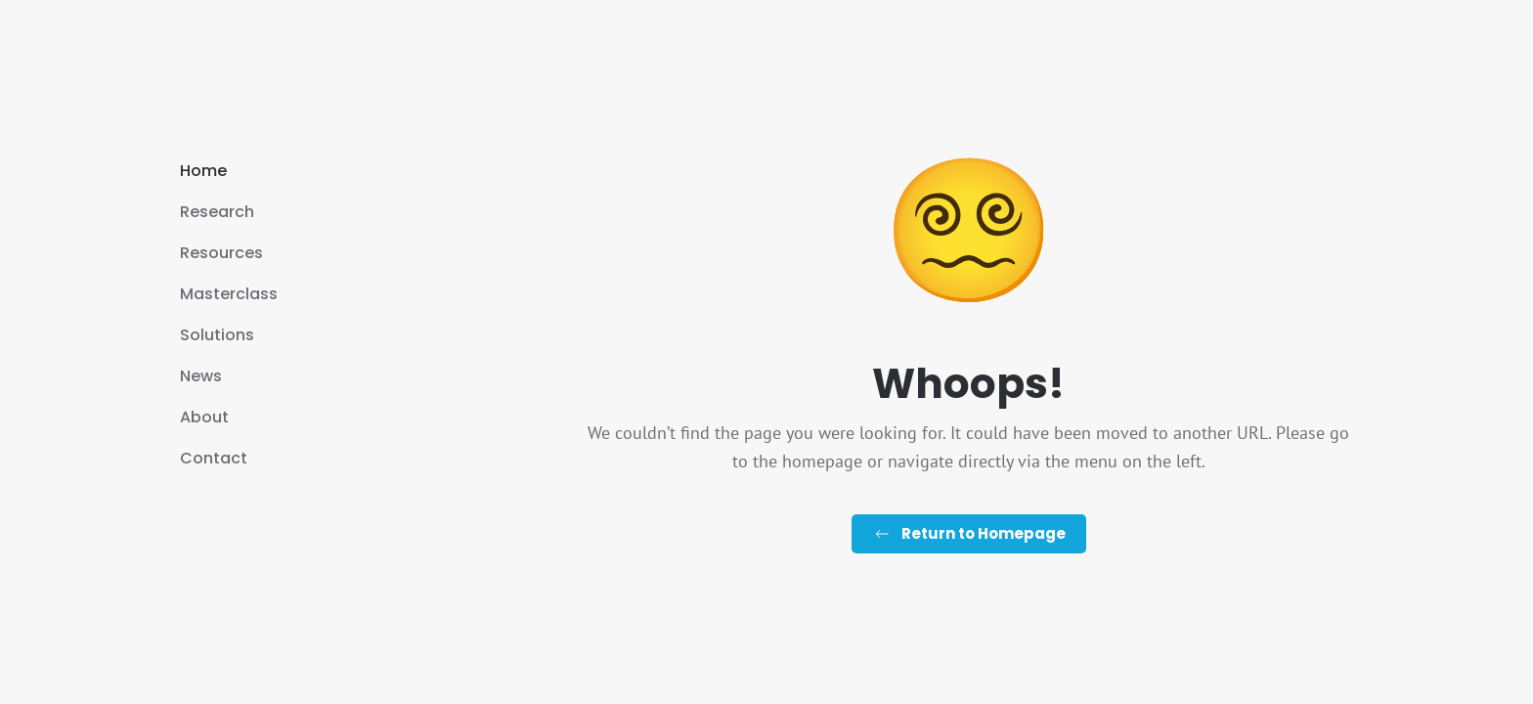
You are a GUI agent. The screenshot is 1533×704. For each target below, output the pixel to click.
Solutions (217, 335)
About (204, 417)
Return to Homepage (969, 533)
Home (203, 170)
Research (217, 211)
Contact (213, 458)
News (201, 376)
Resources (221, 253)
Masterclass (229, 294)
